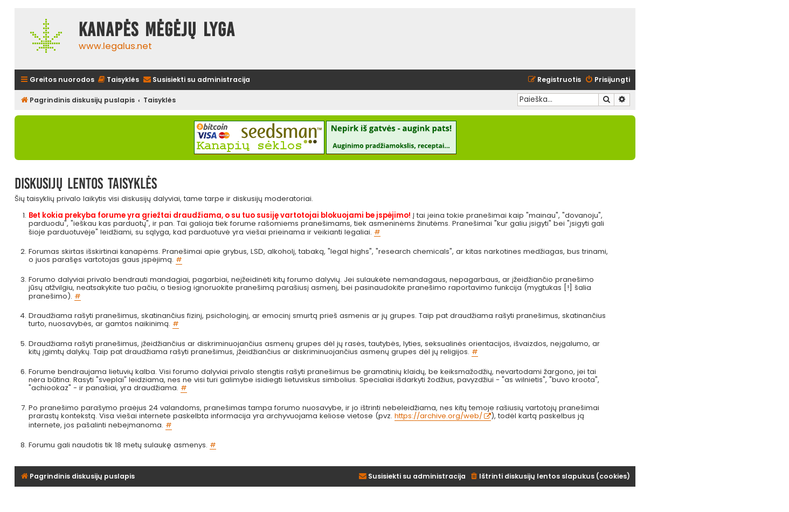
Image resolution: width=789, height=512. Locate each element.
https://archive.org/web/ (438, 416)
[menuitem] (118, 80)
